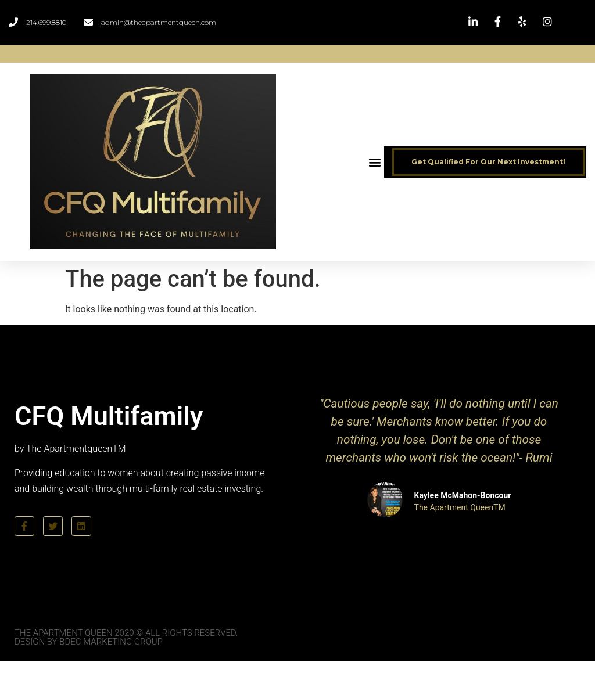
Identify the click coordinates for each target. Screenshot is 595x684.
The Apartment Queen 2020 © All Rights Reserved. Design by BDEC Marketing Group (126, 637)
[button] (374, 161)
